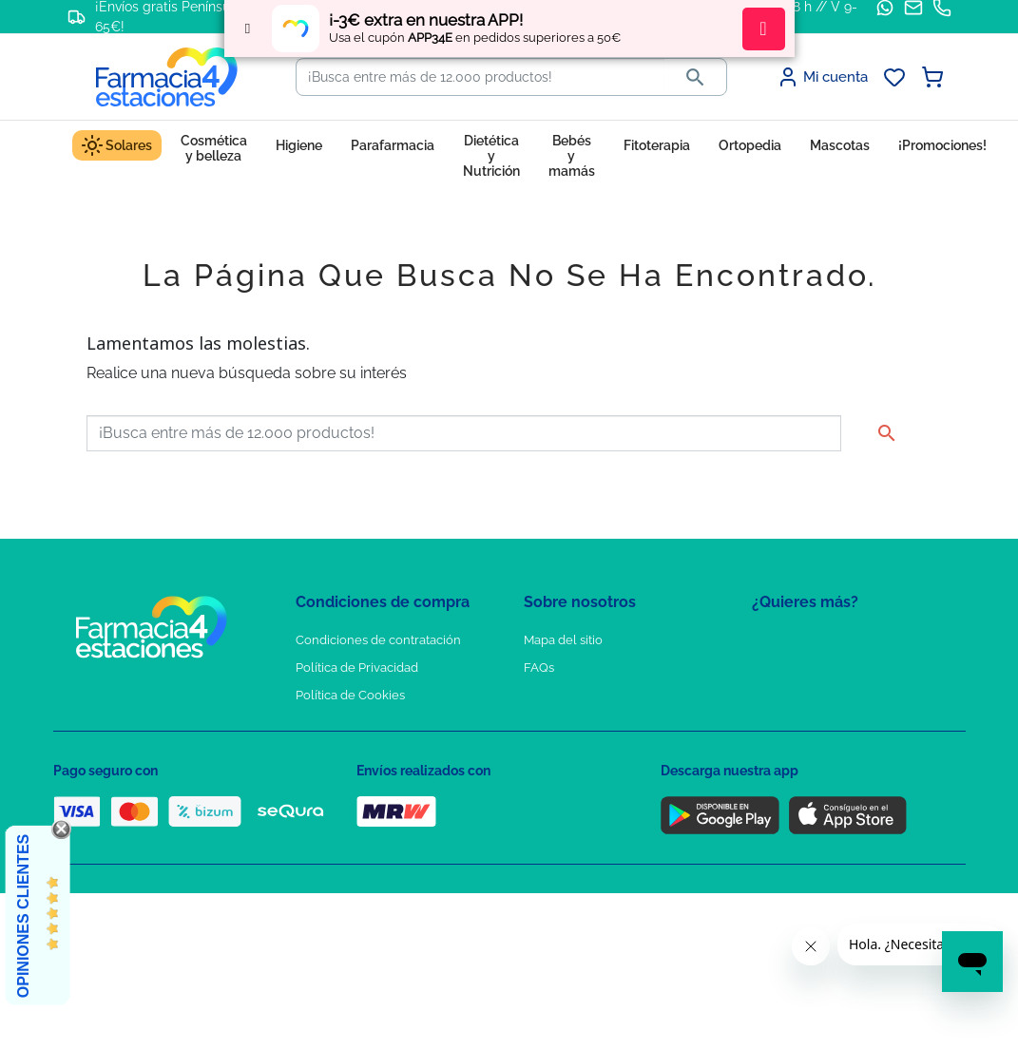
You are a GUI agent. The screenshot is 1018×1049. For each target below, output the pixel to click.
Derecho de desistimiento (370, 805)
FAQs (539, 667)
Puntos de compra (348, 750)
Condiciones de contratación (378, 640)
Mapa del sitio (563, 640)
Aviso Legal (329, 722)
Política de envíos (346, 778)
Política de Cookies (350, 695)
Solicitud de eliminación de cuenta (623, 722)
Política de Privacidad (357, 667)
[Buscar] (480, 77)
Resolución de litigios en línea (382, 833)
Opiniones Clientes (23, 916)
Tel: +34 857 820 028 (581, 750)
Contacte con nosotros (589, 695)
